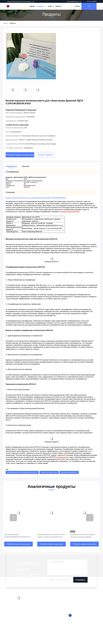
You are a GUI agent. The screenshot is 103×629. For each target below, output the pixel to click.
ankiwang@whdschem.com (74, 1)
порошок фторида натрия (49, 472)
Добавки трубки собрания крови (54, 599)
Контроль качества (33, 606)
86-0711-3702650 (91, 1)
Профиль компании (33, 599)
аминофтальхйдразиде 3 (69, 472)
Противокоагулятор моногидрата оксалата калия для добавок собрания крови (82, 536)
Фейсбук (70, 615)
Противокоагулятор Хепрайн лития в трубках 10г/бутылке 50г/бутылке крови (51, 536)
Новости (58, 6)
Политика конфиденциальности (34, 619)
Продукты (41, 6)
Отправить (80, 580)
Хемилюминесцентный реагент (54, 602)
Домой (32, 6)
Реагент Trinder (49, 616)
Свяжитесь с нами (33, 610)
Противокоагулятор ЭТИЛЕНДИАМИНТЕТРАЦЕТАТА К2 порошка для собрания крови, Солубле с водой (17, 536)
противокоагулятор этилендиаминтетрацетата (22, 472)
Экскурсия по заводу (34, 602)
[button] (13, 517)
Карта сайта (31, 614)
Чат (89, 6)
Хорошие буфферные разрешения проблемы (55, 608)
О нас (50, 6)
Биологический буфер (51, 620)
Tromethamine (48, 612)
